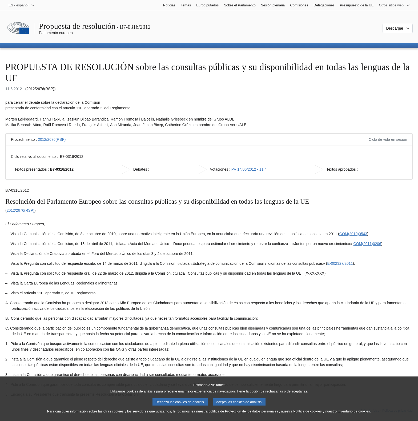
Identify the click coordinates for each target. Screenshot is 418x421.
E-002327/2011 (340, 263)
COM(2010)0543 (353, 234)
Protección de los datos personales (251, 415)
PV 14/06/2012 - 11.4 (249, 169)
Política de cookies (307, 415)
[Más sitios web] (394, 5)
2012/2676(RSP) (52, 139)
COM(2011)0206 (367, 244)
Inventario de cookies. (354, 415)
